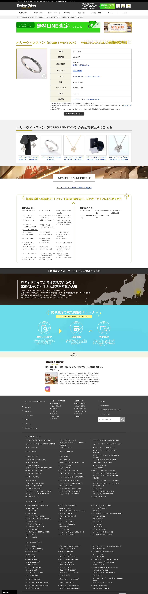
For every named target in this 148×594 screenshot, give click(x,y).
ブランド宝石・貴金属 (87, 214)
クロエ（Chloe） (98, 501)
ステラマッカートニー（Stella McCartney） (39, 509)
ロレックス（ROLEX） (29, 227)
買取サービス (38, 13)
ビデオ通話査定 (56, 410)
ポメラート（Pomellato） (33, 567)
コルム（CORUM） (65, 452)
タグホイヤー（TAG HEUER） (35, 462)
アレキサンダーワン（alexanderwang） (38, 495)
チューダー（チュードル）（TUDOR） (47, 215)
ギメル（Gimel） (31, 542)
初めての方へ (23, 13)
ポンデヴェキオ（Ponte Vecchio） (69, 567)
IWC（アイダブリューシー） (64, 211)
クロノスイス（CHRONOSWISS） (36, 452)
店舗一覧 (81, 13)
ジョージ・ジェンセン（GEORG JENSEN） (106, 547)
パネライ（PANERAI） (46, 219)
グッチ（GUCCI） (64, 448)
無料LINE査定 (56, 407)
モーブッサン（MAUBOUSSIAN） (103, 571)
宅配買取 (54, 412)
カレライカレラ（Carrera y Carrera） (104, 539)
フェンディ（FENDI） (66, 516)
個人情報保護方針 (104, 407)
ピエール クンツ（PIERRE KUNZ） (69, 472)
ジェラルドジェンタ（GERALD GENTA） (105, 452)
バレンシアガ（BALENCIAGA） (35, 516)
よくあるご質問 (96, 13)
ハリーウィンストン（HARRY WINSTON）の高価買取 (74, 188)
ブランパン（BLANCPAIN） (34, 478)
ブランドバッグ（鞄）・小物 (117, 211)
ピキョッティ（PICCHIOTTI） (68, 558)
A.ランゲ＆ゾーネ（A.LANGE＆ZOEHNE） (39, 432)
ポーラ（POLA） (98, 563)
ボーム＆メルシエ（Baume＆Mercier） (71, 480)
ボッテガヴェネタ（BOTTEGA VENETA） (38, 522)
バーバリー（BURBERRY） (67, 514)
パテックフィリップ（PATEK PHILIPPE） (63, 215)
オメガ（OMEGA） (45, 210)
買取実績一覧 (28, 412)
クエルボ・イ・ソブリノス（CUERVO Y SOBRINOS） (105, 443)
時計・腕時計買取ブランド (32, 429)
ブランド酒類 (84, 210)
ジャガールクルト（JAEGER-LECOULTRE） (72, 454)
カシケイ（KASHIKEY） (33, 539)
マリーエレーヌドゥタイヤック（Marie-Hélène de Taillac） (108, 567)
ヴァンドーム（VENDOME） (35, 537)
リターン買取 (56, 420)
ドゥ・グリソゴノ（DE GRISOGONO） (71, 465)
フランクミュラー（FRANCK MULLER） (46, 224)
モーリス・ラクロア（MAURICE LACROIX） (39, 483)
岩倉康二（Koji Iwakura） (100, 573)
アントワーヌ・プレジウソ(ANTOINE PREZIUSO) (41, 436)
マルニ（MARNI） (31, 524)
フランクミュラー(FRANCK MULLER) (104, 561)
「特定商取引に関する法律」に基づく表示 (112, 410)
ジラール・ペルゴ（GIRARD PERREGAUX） (39, 460)
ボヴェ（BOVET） (98, 480)
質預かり (54, 422)
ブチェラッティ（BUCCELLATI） (69, 561)
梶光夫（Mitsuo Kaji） (33, 576)
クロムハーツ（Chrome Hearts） (69, 545)
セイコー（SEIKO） (65, 460)
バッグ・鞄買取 (80, 410)
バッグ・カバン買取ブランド (33, 493)
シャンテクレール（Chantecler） (69, 547)
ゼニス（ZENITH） (98, 460)
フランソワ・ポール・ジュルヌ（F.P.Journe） (106, 475)
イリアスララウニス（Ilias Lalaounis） (70, 534)
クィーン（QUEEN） (65, 542)
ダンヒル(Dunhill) (98, 509)
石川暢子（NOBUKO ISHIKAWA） (69, 576)
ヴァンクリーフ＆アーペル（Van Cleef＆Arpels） (107, 436)
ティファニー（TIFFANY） (34, 465)
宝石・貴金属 (77, 71)
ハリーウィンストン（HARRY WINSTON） (87, 76)
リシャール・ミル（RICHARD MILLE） (38, 486)
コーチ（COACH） (32, 503)
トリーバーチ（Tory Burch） (34, 514)
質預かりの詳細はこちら (81, 65)
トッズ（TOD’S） (98, 511)
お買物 (115, 6)
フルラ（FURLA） (64, 519)
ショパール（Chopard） (100, 457)
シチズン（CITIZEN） (32, 454)
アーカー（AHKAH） (32, 534)
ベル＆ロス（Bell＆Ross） (34, 480)
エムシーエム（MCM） (33, 498)
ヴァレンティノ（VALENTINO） (102, 495)
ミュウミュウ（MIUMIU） (67, 524)
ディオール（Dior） (32, 511)
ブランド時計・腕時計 (102, 210)
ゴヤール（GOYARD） (66, 503)
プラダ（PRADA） (98, 516)
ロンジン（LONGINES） (100, 488)
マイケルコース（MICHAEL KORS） (103, 522)
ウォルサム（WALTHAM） (67, 537)
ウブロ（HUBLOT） (28, 219)
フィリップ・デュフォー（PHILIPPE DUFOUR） (107, 472)
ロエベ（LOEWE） (32, 527)
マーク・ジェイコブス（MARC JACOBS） (72, 522)
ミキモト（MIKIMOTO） (66, 571)
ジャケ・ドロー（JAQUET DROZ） (103, 454)
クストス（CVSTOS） (32, 448)
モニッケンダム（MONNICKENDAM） (38, 573)
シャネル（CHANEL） (33, 457)
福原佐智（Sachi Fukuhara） (101, 576)
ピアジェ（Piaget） (32, 472)
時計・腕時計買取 (80, 407)
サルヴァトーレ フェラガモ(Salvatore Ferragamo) (107, 503)
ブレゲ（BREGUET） (99, 478)
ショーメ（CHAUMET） (66, 457)
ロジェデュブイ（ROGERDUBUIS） (103, 486)
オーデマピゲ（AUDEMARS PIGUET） (104, 439)
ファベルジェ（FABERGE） (101, 558)
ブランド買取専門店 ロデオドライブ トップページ (36, 406)
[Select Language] (9, 592)
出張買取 (54, 417)
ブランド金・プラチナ (102, 214)
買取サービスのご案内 (58, 404)
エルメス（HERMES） (66, 439)
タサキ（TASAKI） (31, 553)
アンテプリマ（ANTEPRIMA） (68, 495)
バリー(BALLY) (97, 514)
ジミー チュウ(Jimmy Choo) (67, 506)
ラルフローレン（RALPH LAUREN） (103, 483)
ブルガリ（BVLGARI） (66, 478)
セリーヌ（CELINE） (65, 509)
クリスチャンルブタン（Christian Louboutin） (73, 501)
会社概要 (102, 404)
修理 (128, 6)
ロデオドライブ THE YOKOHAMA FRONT (86, 99)
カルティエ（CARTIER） (66, 443)
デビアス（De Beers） (66, 555)
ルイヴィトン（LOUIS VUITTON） (69, 486)
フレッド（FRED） (65, 563)
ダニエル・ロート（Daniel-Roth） (69, 462)
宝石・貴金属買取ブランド (32, 531)
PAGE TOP (74, 359)
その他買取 (78, 417)
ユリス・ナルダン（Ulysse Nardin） (70, 483)
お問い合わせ (28, 419)
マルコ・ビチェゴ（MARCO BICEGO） (38, 571)
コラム (110, 13)
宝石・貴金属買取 (80, 412)
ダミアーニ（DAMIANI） (67, 553)
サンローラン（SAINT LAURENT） (36, 506)
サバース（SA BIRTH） (99, 545)
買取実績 (67, 13)
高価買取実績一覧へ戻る (74, 114)
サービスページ (127, 105)
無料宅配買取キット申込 (31, 422)
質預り (121, 6)
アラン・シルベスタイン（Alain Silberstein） (106, 432)
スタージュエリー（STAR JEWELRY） (104, 550)
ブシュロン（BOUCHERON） (35, 561)
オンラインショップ (105, 412)
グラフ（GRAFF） (31, 545)
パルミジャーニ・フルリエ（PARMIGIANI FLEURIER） (105, 469)
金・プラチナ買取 (80, 415)
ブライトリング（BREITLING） (27, 215)
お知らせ (124, 13)
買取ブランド (52, 13)
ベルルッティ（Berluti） (100, 519)
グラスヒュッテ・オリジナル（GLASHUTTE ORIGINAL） (106, 448)
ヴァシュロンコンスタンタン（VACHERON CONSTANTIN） (72, 436)
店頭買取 (54, 415)
